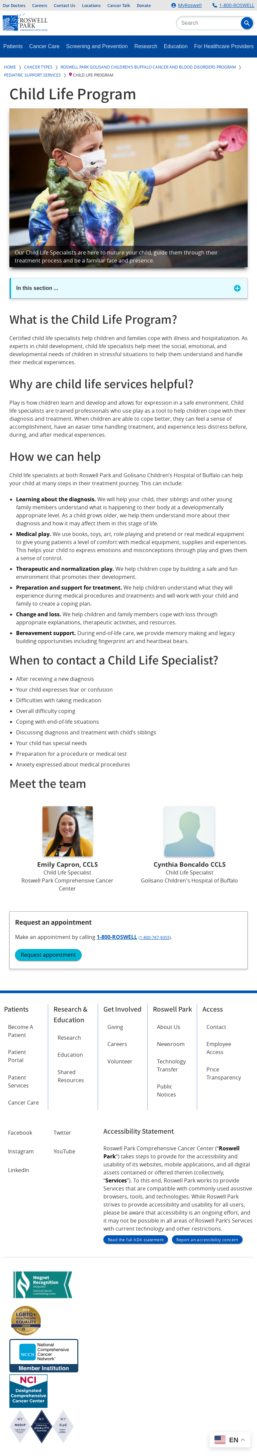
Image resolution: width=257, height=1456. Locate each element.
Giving (115, 1027)
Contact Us (64, 5)
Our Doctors (14, 5)
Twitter (62, 1132)
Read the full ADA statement (136, 1239)
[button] (247, 23)
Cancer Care (44, 46)
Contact (216, 1027)
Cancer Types (38, 67)
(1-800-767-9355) (155, 937)
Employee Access (218, 1048)
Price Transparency (223, 1073)
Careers (39, 5)
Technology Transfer (171, 1065)
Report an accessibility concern (207, 1239)
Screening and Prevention (97, 46)
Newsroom (171, 1044)
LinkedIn (18, 1170)
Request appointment (48, 954)
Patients (13, 46)
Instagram (21, 1151)
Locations (91, 5)
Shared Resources (71, 1076)
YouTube (64, 1151)
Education (176, 46)
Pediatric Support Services (32, 75)
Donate (144, 5)
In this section (37, 288)
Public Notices (166, 1090)
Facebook (20, 1132)
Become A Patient (20, 1031)
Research (145, 46)
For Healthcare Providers (224, 46)
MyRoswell (190, 5)
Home (10, 67)
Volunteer (120, 1061)
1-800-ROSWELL (236, 5)
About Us (168, 1027)
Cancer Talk (118, 5)
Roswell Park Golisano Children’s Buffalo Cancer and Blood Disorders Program (148, 67)
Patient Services (18, 1081)
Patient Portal (17, 1056)
